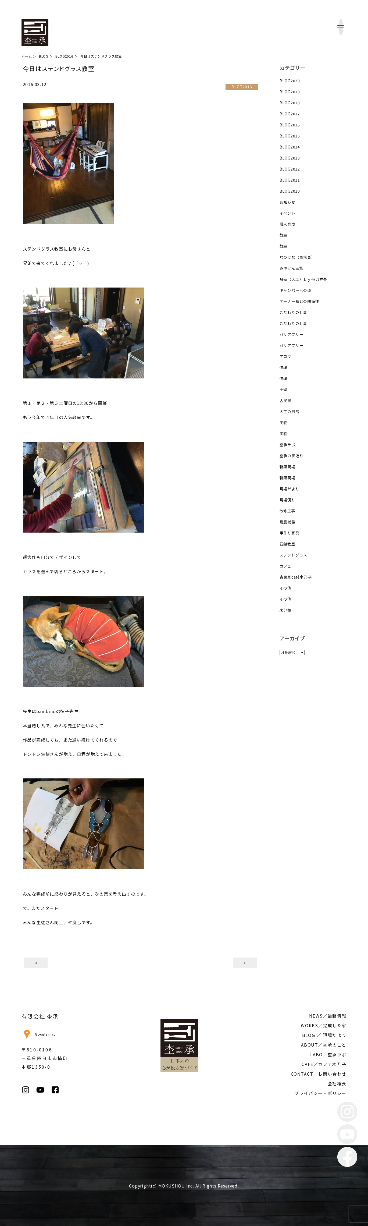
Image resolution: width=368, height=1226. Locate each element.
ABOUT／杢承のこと (323, 1044)
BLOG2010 (290, 191)
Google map (39, 1034)
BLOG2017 (290, 113)
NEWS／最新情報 (327, 1015)
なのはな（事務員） (297, 257)
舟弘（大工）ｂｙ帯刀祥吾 (303, 279)
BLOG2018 (290, 102)
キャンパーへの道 (295, 290)
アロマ (285, 356)
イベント (287, 213)
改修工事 (287, 510)
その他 (285, 588)
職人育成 (287, 224)
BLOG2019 (290, 91)
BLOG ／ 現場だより (324, 1035)
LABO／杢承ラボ (328, 1054)
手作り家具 (289, 533)
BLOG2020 (290, 80)
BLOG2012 (290, 169)
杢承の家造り (291, 455)
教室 (284, 235)
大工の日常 (289, 411)
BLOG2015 (290, 136)
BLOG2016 (290, 124)
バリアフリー (291, 334)
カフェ (285, 566)
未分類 (285, 610)
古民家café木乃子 (296, 577)
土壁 (284, 389)
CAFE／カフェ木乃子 (324, 1064)
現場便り (287, 499)
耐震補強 (287, 522)
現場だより (289, 488)
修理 (284, 367)
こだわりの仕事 (294, 312)
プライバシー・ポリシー (320, 1093)
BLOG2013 (290, 158)
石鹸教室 (287, 544)
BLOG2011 (290, 180)
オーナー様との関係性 (299, 301)
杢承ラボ (287, 444)
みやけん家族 (291, 268)
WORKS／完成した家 (323, 1025)
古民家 (285, 400)
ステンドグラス (294, 555)
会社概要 (337, 1083)
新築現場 (287, 466)
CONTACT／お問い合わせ (318, 1074)
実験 (284, 422)
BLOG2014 (290, 147)
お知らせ (287, 202)
